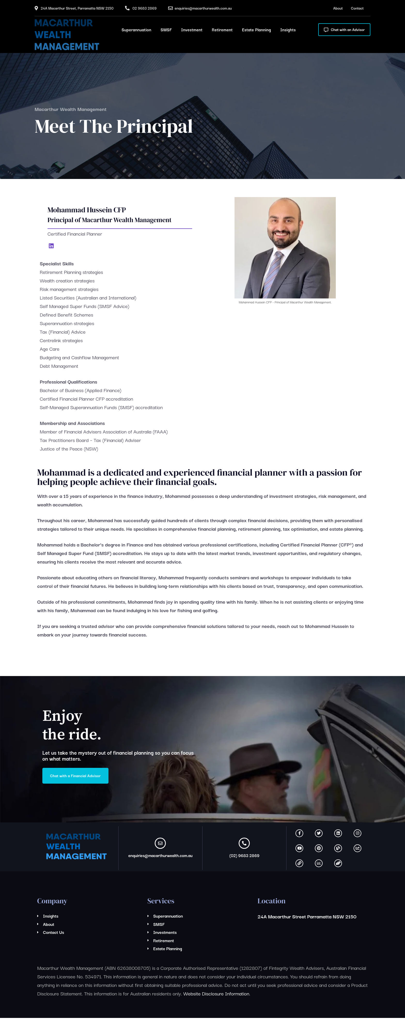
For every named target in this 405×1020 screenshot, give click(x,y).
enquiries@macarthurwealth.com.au (203, 8)
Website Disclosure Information (216, 995)
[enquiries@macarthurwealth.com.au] (160, 845)
